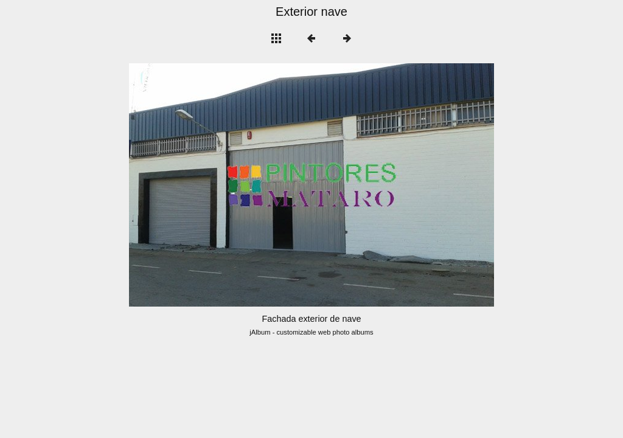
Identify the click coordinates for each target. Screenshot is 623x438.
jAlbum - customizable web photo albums (311, 332)
